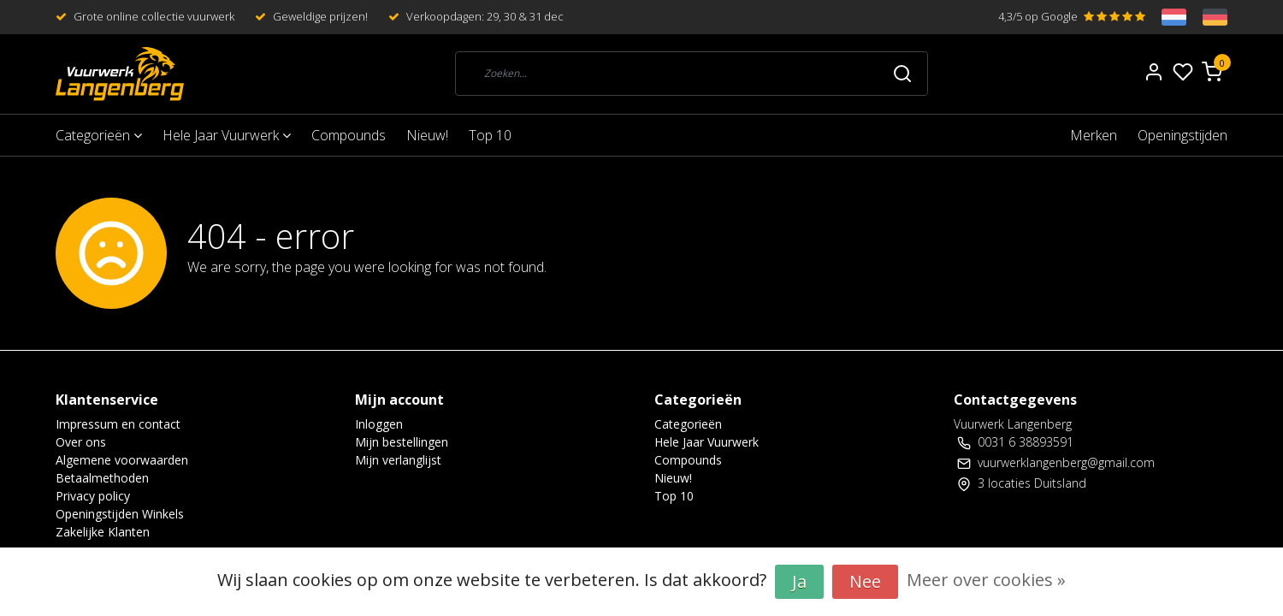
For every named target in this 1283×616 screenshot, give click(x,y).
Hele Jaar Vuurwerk (227, 135)
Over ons (81, 442)
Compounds (348, 135)
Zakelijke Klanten (103, 532)
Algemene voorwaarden (122, 460)
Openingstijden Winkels (120, 514)
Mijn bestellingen (401, 442)
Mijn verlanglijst (398, 460)
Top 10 (490, 135)
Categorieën (99, 135)
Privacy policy (93, 496)
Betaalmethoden (102, 478)
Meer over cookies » (986, 579)
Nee (865, 581)
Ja (799, 581)
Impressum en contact (118, 424)
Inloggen (379, 424)
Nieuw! (427, 135)
